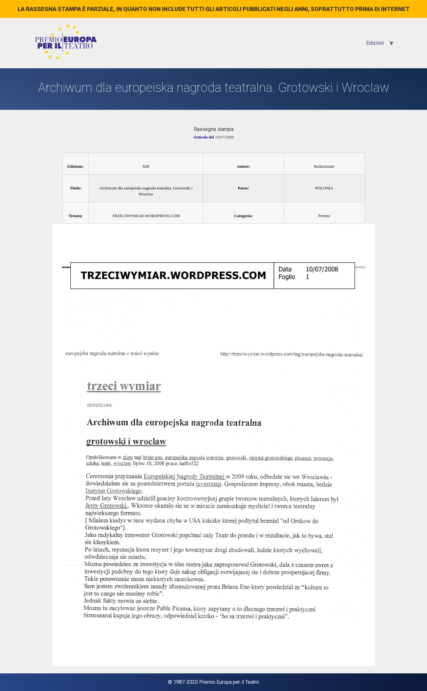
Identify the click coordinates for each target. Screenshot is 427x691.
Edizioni (375, 43)
